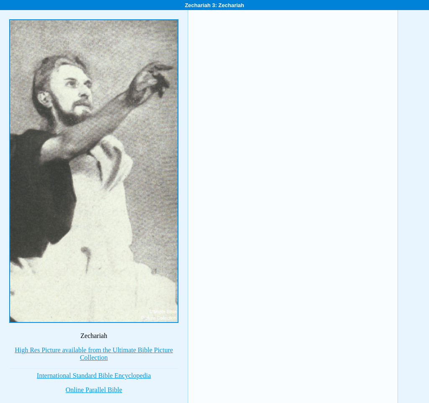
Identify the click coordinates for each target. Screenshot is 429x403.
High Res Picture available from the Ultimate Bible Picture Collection (94, 353)
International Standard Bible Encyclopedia (94, 375)
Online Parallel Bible (93, 389)
